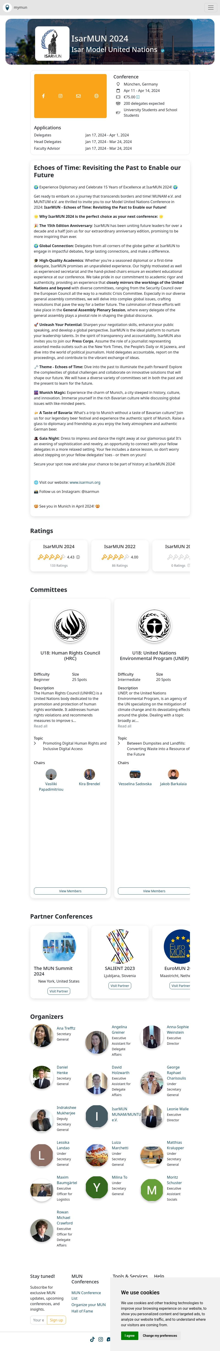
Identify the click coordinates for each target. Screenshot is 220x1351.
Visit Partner (59, 991)
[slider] (51, 557)
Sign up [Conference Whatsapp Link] (56, 1320)
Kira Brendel (89, 783)
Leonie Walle (178, 1108)
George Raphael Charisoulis (176, 1073)
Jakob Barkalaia (173, 783)
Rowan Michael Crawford (65, 1218)
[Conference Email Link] (78, 96)
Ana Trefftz (66, 1028)
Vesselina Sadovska (135, 783)
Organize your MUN (89, 1304)
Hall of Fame (82, 1311)
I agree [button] (130, 1335)
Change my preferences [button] (160, 1335)
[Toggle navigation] (210, 7)
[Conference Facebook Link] (43, 96)
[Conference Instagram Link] (60, 96)
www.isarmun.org (84, 482)
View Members (70, 891)
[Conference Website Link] (96, 96)
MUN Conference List (86, 1295)
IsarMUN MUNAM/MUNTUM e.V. (128, 1114)
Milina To (119, 1177)
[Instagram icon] (100, 1340)
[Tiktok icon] (92, 1340)
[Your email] (38, 1320)
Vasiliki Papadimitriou (51, 786)
